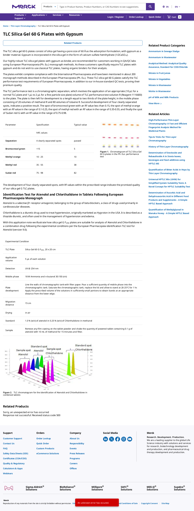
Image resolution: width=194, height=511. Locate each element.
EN (178, 6)
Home (5, 26)
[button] (115, 16)
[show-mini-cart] (174, 17)
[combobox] (98, 6)
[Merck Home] (23, 6)
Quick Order (155, 16)
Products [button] (47, 6)
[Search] (150, 6)
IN (165, 6)
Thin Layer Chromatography (23, 26)
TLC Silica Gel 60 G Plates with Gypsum (54, 26)
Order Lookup (136, 16)
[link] (18, 438)
